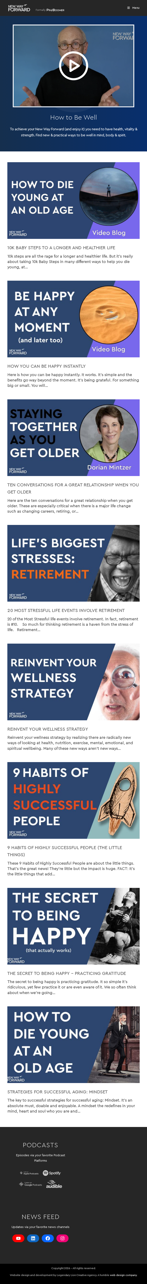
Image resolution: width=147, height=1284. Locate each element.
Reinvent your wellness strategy (47, 729)
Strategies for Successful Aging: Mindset (57, 1092)
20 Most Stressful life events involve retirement (66, 611)
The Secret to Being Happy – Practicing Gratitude (66, 973)
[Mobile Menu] (133, 7)
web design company (123, 1275)
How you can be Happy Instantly (46, 366)
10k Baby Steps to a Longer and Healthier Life (61, 248)
